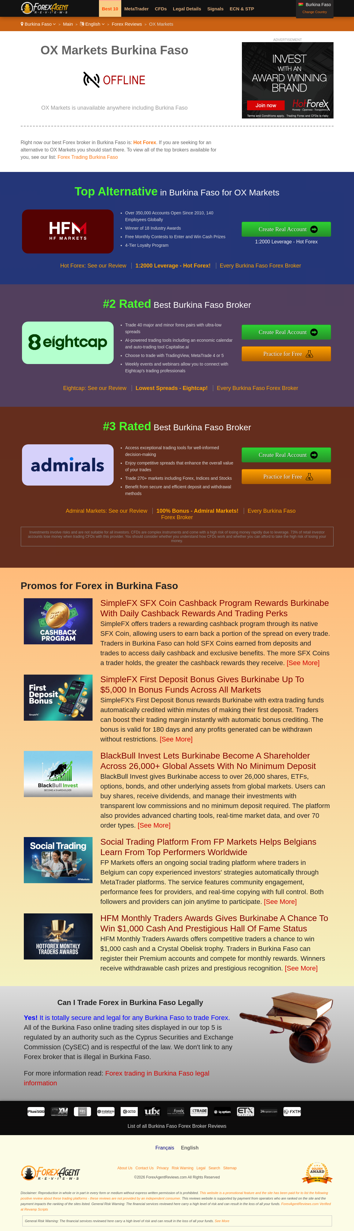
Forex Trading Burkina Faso (87, 157)
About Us (124, 1168)
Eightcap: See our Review (94, 399)
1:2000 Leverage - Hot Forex (297, 240)
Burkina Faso (38, 24)
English (92, 24)
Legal (200, 1168)
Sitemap (230, 1168)
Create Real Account (294, 229)
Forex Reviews (127, 24)
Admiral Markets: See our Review (106, 522)
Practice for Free (294, 352)
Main (68, 24)
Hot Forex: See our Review (93, 276)
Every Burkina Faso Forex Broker (260, 276)
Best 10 (110, 8)
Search (214, 1168)
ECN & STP (242, 8)
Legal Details (187, 8)
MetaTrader (136, 8)
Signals (215, 8)
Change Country (314, 12)
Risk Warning (182, 1168)
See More (222, 1221)
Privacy (163, 1168)
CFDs (161, 8)
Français (164, 1147)
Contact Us (145, 1168)
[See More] (303, 663)
